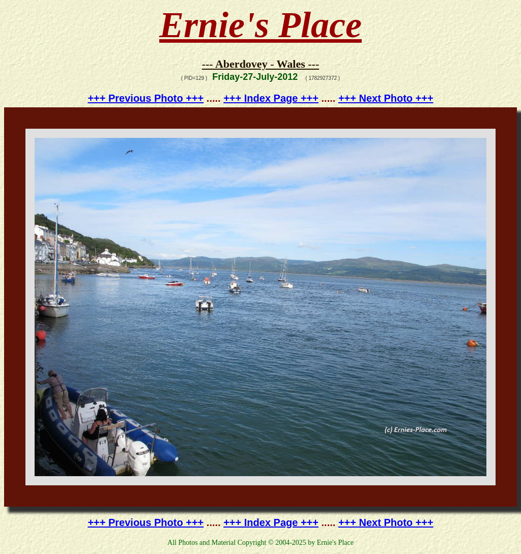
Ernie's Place (260, 25)
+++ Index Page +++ (271, 98)
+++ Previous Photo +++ (146, 98)
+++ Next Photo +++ (385, 98)
